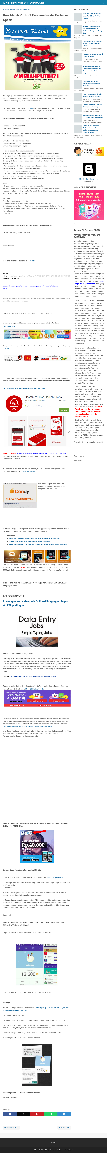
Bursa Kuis (29, 108)
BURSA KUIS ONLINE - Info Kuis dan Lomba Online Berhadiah (56, 1150)
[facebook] (10, 1114)
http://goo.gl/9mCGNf (55, 878)
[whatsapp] (50, 1114)
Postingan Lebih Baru (11, 1127)
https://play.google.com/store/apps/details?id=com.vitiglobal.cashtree (24, 388)
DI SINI (7, 348)
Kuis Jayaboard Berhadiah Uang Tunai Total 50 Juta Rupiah (92, 16)
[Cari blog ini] (102, 2)
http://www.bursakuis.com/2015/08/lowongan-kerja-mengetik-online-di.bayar (33, 676)
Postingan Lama (64, 1127)
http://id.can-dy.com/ (30, 471)
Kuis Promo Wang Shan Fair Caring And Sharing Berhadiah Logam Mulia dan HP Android (38, 544)
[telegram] (64, 1114)
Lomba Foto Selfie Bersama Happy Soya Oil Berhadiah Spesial (92, 44)
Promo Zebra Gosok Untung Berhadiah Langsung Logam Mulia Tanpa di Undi (34, 538)
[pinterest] (37, 1114)
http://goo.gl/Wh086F (9, 326)
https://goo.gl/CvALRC (34, 689)
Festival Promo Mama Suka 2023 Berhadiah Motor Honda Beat (29, 541)
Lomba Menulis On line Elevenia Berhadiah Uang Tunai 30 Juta (91, 84)
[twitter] (23, 1114)
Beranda (53, 1142)
